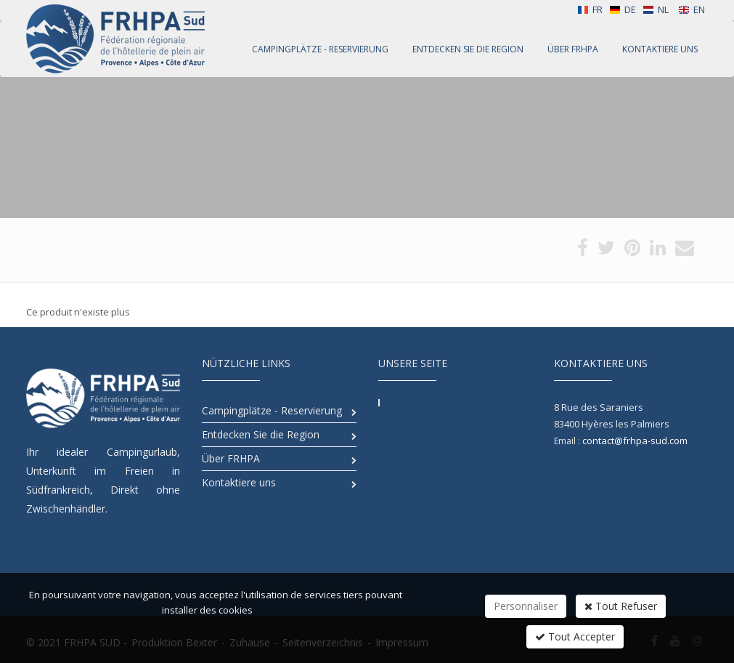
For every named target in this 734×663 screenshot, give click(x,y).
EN (691, 9)
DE (622, 9)
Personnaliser (526, 606)
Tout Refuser (620, 606)
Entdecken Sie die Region (260, 434)
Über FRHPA (231, 458)
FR (590, 9)
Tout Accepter (575, 636)
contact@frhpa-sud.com (635, 440)
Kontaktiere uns (239, 482)
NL (656, 9)
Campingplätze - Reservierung (272, 410)
